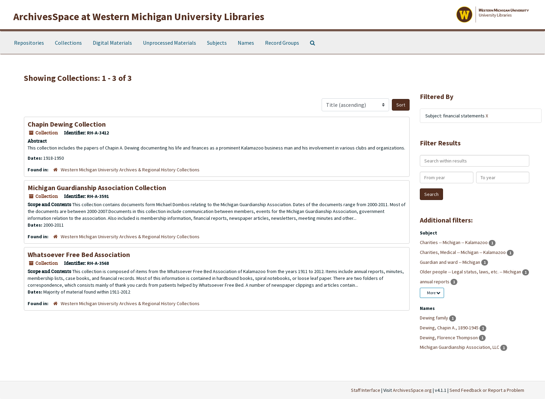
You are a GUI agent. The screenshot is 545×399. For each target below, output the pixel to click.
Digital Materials (112, 42)
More (433, 292)
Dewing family (434, 318)
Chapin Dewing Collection (67, 124)
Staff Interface (365, 390)
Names (246, 42)
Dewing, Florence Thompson (449, 337)
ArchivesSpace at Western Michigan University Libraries (138, 16)
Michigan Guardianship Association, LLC (460, 347)
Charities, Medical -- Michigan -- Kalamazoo (463, 252)
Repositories (29, 42)
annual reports (435, 282)
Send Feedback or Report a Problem (487, 390)
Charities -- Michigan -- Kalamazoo (454, 242)
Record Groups (282, 42)
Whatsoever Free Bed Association (79, 254)
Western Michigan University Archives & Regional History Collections (130, 170)
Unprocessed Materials (169, 42)
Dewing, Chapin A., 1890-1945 (450, 328)
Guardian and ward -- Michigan (450, 262)
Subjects (217, 42)
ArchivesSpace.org (412, 390)
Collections (68, 42)
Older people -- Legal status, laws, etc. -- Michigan (471, 272)
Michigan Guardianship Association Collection (97, 187)
